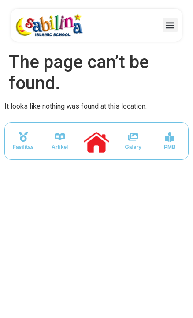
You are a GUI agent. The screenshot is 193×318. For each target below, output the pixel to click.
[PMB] (169, 137)
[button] (170, 25)
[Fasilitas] (23, 137)
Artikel (60, 147)
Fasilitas (23, 147)
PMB (170, 147)
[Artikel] (60, 137)
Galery (133, 147)
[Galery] (133, 137)
